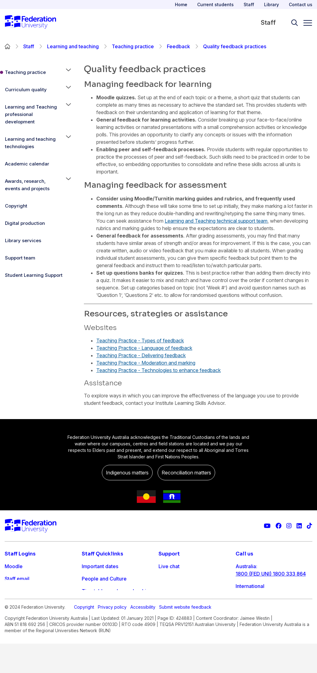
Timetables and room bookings (118, 591)
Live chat (169, 566)
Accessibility (142, 636)
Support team (20, 258)
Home (181, 4)
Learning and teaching (73, 46)
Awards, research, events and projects (27, 184)
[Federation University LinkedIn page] (299, 525)
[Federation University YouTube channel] (267, 525)
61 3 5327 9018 (254, 593)
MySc (11, 616)
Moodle (14, 566)
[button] (68, 72)
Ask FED (168, 591)
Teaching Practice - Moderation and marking (145, 363)
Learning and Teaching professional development (31, 114)
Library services (23, 240)
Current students (215, 4)
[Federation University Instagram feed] (289, 525)
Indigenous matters (127, 472)
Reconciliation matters (186, 472)
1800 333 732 (252, 613)
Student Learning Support (34, 275)
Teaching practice (133, 46)
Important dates (100, 566)
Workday (15, 603)
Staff (249, 4)
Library (271, 4)
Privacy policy (112, 636)
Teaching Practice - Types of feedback (140, 340)
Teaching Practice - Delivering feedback (141, 355)
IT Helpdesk (96, 603)
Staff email (17, 579)
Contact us (300, 4)
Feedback (178, 46)
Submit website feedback (185, 636)
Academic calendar (27, 164)
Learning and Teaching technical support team (216, 221)
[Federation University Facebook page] (278, 525)
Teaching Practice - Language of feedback (144, 348)
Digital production (25, 223)
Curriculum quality (26, 89)
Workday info (97, 616)
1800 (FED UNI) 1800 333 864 (271, 574)
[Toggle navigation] (305, 23)
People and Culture (104, 579)
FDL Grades (18, 591)
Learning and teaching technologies (30, 142)
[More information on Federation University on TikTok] (309, 525)
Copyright (16, 206)
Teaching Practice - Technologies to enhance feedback (158, 370)
